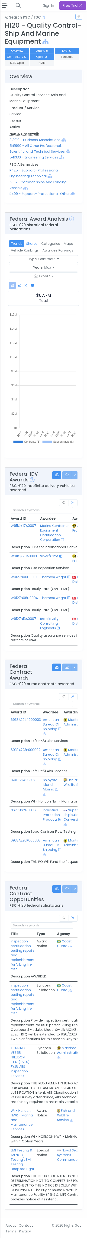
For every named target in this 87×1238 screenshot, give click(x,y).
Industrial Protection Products (51, 815)
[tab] (12, 285)
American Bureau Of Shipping (51, 724)
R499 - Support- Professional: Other (40, 193)
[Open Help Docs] (43, 17)
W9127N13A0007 (23, 618)
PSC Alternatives (24, 164)
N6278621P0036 (23, 810)
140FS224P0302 (23, 780)
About (11, 1225)
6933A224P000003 (26, 719)
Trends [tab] (17, 243)
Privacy (25, 1231)
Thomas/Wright (53, 577)
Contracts (17, 57)
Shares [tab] (32, 243)
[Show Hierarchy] (45, 41)
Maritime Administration (69, 1050)
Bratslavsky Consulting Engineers (49, 623)
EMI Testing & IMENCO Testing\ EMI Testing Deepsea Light (22, 1159)
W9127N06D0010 (24, 577)
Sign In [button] (48, 5)
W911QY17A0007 (23, 525)
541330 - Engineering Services (34, 157)
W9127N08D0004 (24, 598)
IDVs (66, 51)
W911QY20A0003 (24, 556)
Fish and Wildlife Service (66, 1115)
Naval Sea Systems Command (67, 1155)
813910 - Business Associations (35, 140)
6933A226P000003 (26, 840)
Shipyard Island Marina (50, 785)
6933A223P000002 (25, 750)
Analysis (42, 51)
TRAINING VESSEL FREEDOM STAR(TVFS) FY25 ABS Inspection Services (20, 1062)
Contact (26, 1225)
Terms (11, 1231)
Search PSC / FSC (23, 17)
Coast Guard (64, 943)
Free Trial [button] (73, 5)
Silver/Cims (49, 556)
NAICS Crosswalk (24, 134)
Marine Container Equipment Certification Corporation (54, 532)
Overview (17, 51)
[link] (72, 503)
